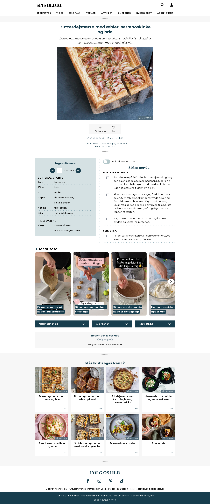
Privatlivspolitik (121, 495)
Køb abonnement (90, 495)
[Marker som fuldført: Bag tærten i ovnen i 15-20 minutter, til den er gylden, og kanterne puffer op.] (107, 219)
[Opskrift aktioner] (65, 409)
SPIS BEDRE (49, 5)
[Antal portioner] (59, 170)
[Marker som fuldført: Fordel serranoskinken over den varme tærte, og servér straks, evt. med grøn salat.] (107, 236)
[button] (53, 284)
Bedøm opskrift (115, 138)
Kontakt (60, 495)
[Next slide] (171, 282)
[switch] (106, 162)
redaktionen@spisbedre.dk (149, 489)
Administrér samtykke (142, 495)
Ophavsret (106, 495)
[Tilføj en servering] (78, 170)
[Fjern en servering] (52, 170)
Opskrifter (43, 13)
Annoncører (73, 495)
